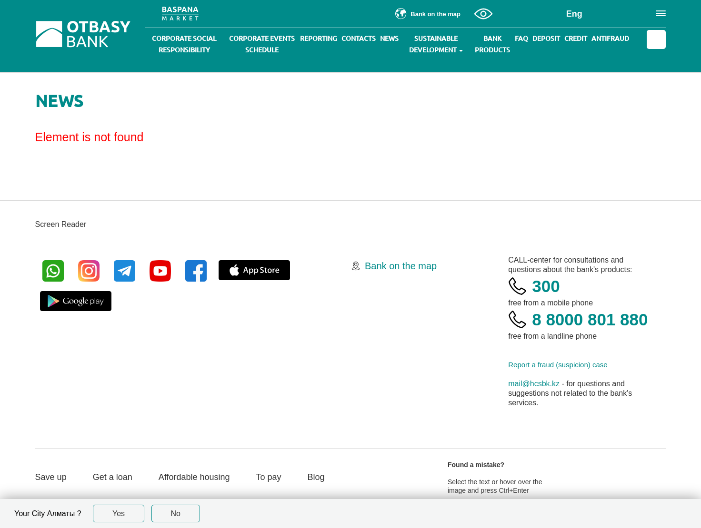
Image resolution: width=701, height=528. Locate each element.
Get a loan (112, 477)
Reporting (318, 38)
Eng (574, 14)
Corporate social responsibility (184, 44)
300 (546, 286)
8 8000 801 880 (590, 319)
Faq (521, 38)
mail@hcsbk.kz (534, 384)
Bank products (492, 44)
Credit (575, 38)
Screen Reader (61, 224)
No (175, 513)
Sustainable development (436, 44)
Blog (316, 477)
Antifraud (610, 38)
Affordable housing (194, 477)
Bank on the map (401, 266)
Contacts (358, 38)
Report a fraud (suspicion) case (557, 365)
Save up (51, 477)
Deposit (546, 38)
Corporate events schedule (262, 44)
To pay (268, 477)
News (389, 38)
